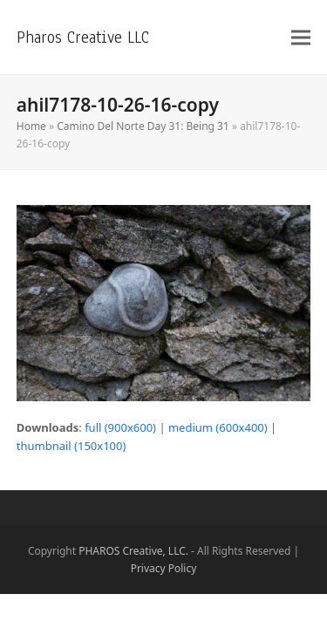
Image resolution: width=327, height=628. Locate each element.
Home (31, 126)
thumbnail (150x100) (71, 446)
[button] (300, 37)
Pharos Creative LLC (83, 37)
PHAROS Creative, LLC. (133, 550)
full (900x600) (120, 427)
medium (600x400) (218, 427)
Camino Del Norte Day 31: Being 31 (143, 126)
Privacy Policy (164, 568)
